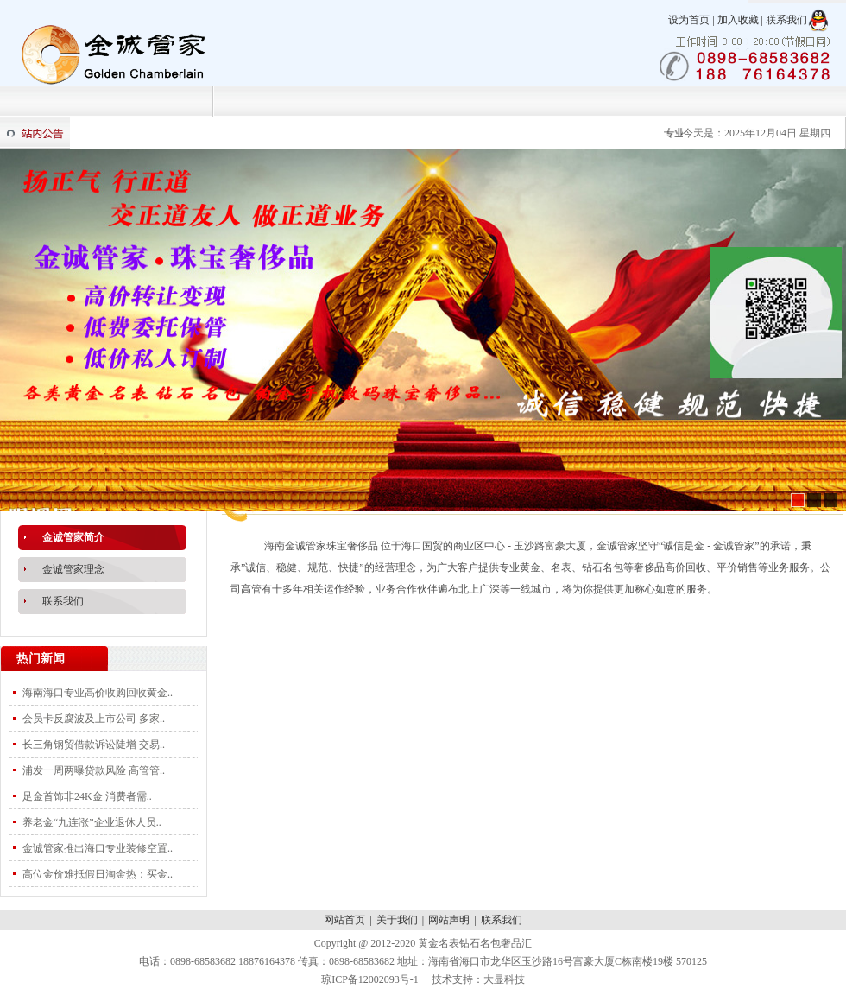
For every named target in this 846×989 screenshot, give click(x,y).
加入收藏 (738, 20)
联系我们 (786, 20)
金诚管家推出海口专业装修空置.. (97, 848)
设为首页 (689, 20)
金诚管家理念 (73, 569)
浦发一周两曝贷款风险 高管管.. (93, 770)
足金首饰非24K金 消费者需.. (87, 796)
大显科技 (504, 979)
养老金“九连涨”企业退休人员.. (91, 822)
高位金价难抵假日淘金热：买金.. (97, 874)
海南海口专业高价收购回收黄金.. (97, 693)
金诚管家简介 (73, 537)
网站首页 (344, 920)
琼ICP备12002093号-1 (370, 979)
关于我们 (397, 920)
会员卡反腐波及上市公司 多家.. (93, 719)
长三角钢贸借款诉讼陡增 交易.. (93, 745)
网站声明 (449, 920)
